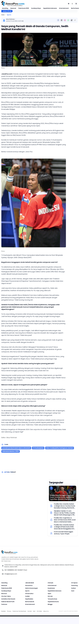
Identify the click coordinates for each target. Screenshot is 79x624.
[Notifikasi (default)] (72, 3)
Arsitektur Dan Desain (8, 599)
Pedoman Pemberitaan (19, 611)
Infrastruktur (29, 593)
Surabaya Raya (36, 8)
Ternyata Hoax (52, 599)
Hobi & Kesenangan (31, 588)
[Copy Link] (75, 20)
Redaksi (3, 611)
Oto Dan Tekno (6, 596)
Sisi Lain (50, 596)
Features (4, 604)
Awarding (5, 8)
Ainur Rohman (10, 19)
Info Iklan (39, 611)
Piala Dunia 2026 (23, 8)
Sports (9, 15)
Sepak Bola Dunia (53, 601)
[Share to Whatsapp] (68, 20)
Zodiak (27, 596)
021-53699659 (9, 570)
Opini (49, 593)
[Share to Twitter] (61, 20)
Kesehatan (51, 588)
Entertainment (64, 8)
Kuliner (73, 588)
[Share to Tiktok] (71, 20)
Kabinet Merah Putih (7, 601)
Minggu (50, 604)
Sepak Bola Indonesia (50, 8)
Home (2, 14)
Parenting (74, 585)
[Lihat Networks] (68, 3)
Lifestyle (50, 583)
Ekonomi (4, 593)
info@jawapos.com (11, 574)
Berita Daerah (29, 601)
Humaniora (28, 585)
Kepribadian (29, 599)
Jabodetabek (29, 583)
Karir (72, 591)
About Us (46, 611)
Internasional (52, 585)
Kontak (30, 611)
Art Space (74, 583)
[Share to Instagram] (65, 20)
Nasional (13, 8)
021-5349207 (19, 570)
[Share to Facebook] (58, 20)
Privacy (9, 611)
